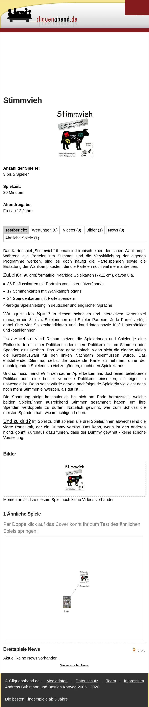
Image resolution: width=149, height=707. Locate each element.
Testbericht (16, 230)
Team (111, 681)
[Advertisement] (76, 63)
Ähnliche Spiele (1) (22, 238)
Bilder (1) (94, 230)
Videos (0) (72, 230)
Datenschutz (87, 681)
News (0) (116, 230)
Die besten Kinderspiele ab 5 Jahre (36, 699)
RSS (140, 651)
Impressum (134, 681)
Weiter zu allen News (74, 665)
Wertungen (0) (44, 230)
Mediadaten (57, 681)
